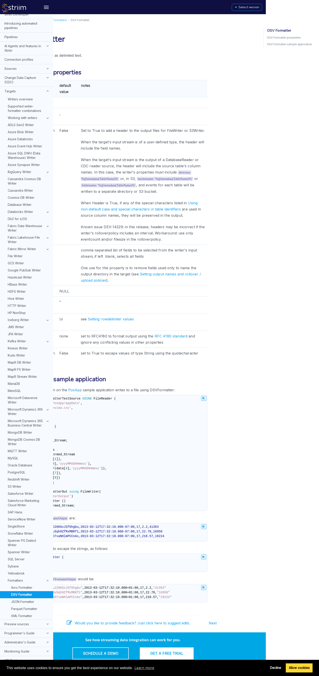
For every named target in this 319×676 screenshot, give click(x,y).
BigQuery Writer (29, 92)
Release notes (14, 658)
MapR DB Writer (19, 282)
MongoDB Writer (20, 353)
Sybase (13, 486)
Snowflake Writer (20, 454)
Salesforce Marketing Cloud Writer (23, 423)
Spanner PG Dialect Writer (22, 463)
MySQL (13, 378)
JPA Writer (15, 254)
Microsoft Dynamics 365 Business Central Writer (29, 343)
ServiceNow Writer (21, 439)
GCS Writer (16, 183)
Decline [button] (275, 668)
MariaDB (14, 304)
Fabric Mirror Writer (29, 169)
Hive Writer (16, 219)
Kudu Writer (16, 275)
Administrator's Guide (27, 562)
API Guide (11, 580)
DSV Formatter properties (284, 37)
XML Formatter (21, 536)
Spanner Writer (19, 472)
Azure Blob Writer (21, 52)
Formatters (29, 501)
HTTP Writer (17, 226)
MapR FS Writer (19, 290)
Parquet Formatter (24, 529)
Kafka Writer (29, 261)
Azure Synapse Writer (24, 85)
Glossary (10, 635)
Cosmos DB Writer (21, 118)
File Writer (15, 176)
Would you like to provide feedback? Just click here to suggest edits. (181, 623)
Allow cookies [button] (299, 668)
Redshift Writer (18, 399)
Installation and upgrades (22, 617)
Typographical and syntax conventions (23, 646)
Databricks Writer (29, 132)
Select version (300, 7)
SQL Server (16, 479)
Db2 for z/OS (17, 139)
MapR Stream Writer (22, 297)
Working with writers (29, 38)
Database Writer (19, 125)
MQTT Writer (17, 371)
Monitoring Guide (27, 571)
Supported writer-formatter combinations (24, 29)
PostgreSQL (16, 392)
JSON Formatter (22, 522)
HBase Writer (17, 205)
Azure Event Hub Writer (25, 66)
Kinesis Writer (18, 268)
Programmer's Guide (27, 553)
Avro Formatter (21, 508)
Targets (96, 20)
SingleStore (16, 446)
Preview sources (27, 544)
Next (266, 623)
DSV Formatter (21, 515)
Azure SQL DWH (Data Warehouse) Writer (24, 76)
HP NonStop (17, 233)
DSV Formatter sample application (289, 44)
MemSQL (14, 311)
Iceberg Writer (29, 240)
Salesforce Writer (20, 414)
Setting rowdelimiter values (164, 319)
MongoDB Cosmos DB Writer (24, 362)
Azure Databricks (20, 59)
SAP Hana (15, 432)
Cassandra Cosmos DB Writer (24, 101)
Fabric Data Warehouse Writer (29, 148)
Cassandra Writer (20, 111)
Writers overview (20, 19)
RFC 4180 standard (224, 336)
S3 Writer (14, 407)
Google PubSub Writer (24, 190)
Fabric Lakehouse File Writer (29, 160)
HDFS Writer (17, 212)
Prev (62, 623)
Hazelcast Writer (20, 197)
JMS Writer (16, 247)
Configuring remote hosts (27, 625)
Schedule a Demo (153, 653)
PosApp (128, 390)
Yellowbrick (16, 493)
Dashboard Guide (27, 607)
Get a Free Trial (219, 653)
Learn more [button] (144, 668)
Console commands (18, 590)
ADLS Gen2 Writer (21, 45)
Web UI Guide (14, 599)
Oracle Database (20, 385)
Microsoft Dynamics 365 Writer (29, 331)
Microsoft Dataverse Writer (22, 320)
